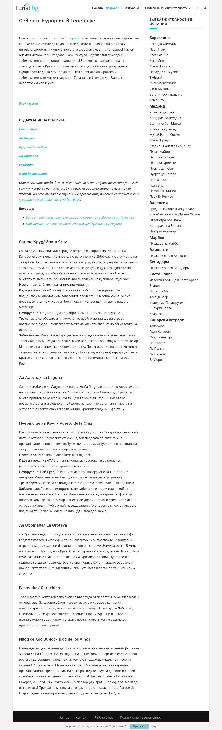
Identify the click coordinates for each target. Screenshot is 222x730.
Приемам (139, 726)
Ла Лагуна (27, 138)
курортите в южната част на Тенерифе (49, 199)
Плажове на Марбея (165, 243)
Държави (112, 8)
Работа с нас (103, 717)
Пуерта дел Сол (161, 168)
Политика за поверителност (141, 717)
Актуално (132, 8)
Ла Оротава (28, 156)
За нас (64, 717)
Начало (97, 8)
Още (154, 726)
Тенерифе (72, 38)
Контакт (82, 717)
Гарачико (26, 165)
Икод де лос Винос (33, 174)
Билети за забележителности (166, 8)
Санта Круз (28, 129)
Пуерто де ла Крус (33, 147)
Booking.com (28, 103)
